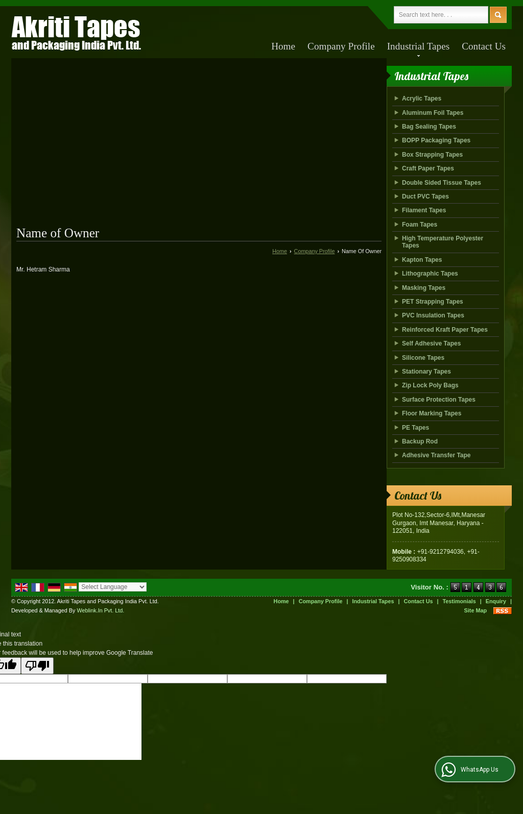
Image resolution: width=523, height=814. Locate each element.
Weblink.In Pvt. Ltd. (100, 610)
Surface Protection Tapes (439, 399)
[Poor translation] (37, 665)
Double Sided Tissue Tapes (441, 182)
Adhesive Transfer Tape (436, 455)
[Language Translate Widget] (113, 586)
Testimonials (459, 601)
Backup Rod (420, 441)
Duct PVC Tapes (425, 196)
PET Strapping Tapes (432, 301)
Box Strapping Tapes (432, 154)
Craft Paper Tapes (428, 168)
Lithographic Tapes (430, 273)
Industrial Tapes (418, 49)
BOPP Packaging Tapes (436, 140)
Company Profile (341, 46)
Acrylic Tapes (421, 98)
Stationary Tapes (426, 371)
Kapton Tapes (422, 259)
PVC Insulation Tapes (433, 315)
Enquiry (496, 601)
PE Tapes (415, 427)
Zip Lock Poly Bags (430, 385)
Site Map (475, 610)
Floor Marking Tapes (431, 413)
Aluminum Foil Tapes (432, 112)
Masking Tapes (423, 287)
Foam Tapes (419, 224)
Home (283, 46)
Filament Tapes (424, 210)
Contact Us (484, 46)
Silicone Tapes (423, 357)
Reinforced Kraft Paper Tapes (445, 329)
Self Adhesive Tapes (431, 343)
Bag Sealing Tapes (429, 126)
